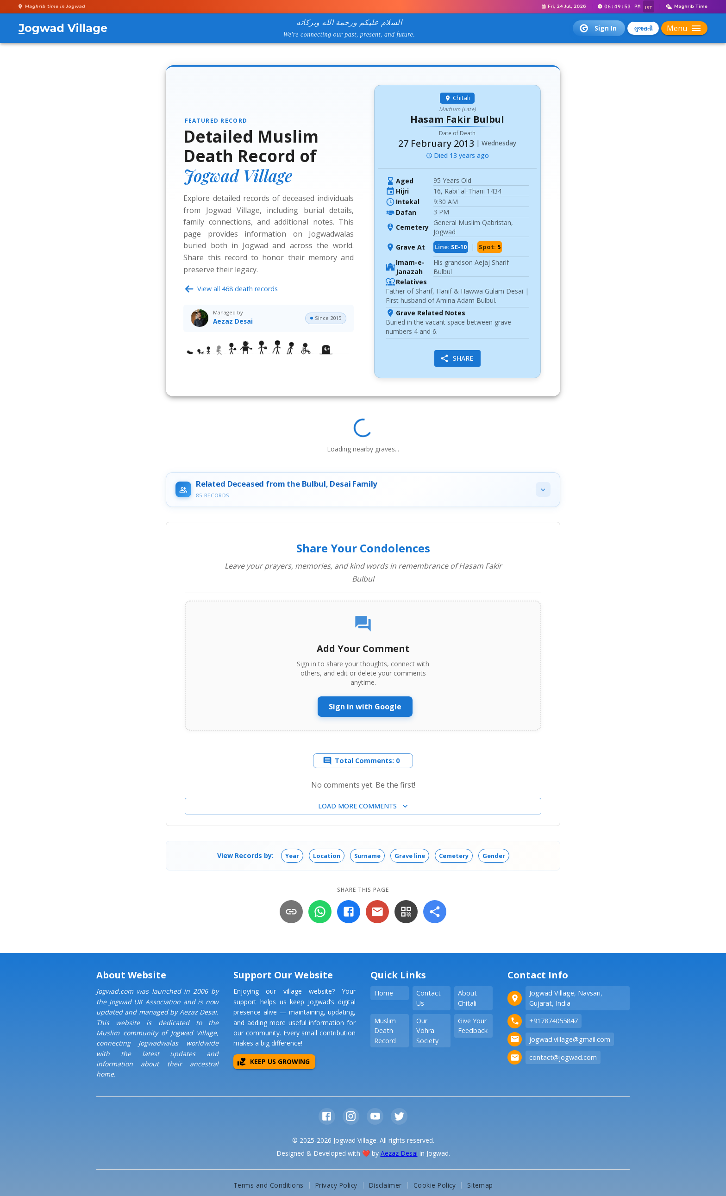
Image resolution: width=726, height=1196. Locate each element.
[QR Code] (406, 912)
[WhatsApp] (320, 912)
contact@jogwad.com (563, 1057)
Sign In (598, 28)
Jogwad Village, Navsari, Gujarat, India (565, 998)
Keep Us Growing (273, 1062)
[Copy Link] (291, 912)
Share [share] (456, 358)
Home (383, 993)
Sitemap (480, 1186)
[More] (434, 912)
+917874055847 (553, 1021)
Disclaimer (385, 1186)
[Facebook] (348, 912)
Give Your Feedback (473, 1026)
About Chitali (467, 998)
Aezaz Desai (399, 1154)
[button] (292, 857)
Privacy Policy (336, 1186)
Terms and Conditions (268, 1186)
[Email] (377, 912)
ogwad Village (63, 28)
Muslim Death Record (385, 1031)
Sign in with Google (365, 707)
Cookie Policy (434, 1186)
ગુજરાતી (643, 28)
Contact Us (428, 998)
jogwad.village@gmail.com (569, 1039)
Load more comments (364, 807)
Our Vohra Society (427, 1031)
